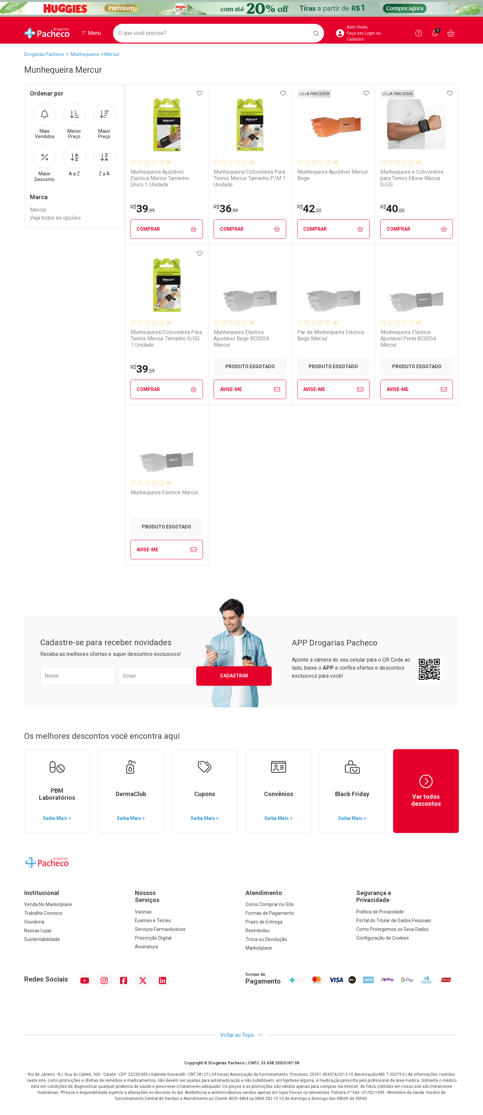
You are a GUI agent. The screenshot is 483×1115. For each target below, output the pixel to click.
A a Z (74, 161)
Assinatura (146, 946)
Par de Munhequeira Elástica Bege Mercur (330, 335)
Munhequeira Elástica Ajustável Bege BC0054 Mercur (241, 338)
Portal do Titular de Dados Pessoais (393, 920)
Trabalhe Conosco (43, 913)
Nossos (186, 896)
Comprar (167, 229)
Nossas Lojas (38, 930)
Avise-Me (250, 389)
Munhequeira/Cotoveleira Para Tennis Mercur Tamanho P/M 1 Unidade (249, 178)
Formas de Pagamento (270, 913)
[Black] (241, 8)
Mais (44, 121)
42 (309, 208)
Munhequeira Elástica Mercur (164, 492)
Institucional (41, 892)
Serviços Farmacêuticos (160, 929)
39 (142, 208)
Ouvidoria (34, 922)
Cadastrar (234, 675)
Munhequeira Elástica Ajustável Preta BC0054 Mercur (408, 338)
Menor (74, 121)
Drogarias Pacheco (44, 54)
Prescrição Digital (153, 938)
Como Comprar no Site (270, 904)
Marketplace (259, 948)
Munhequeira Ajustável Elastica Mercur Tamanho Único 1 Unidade (159, 178)
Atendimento (264, 892)
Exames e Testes (153, 920)
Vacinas (143, 911)
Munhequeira (85, 54)
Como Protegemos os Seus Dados (392, 929)
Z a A (104, 161)
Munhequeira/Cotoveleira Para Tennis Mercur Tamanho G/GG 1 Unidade (166, 338)
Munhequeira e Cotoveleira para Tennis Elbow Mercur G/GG (411, 178)
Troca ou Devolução (266, 939)
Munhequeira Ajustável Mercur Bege (332, 175)
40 (392, 208)
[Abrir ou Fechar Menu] (91, 33)
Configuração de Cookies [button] (382, 938)
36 (226, 208)
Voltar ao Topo (241, 1035)
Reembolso (258, 930)
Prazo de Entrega (264, 922)
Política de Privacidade (380, 911)
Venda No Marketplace (48, 904)
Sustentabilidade (42, 939)
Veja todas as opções (55, 218)
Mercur (111, 54)
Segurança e (407, 896)
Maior (104, 121)
